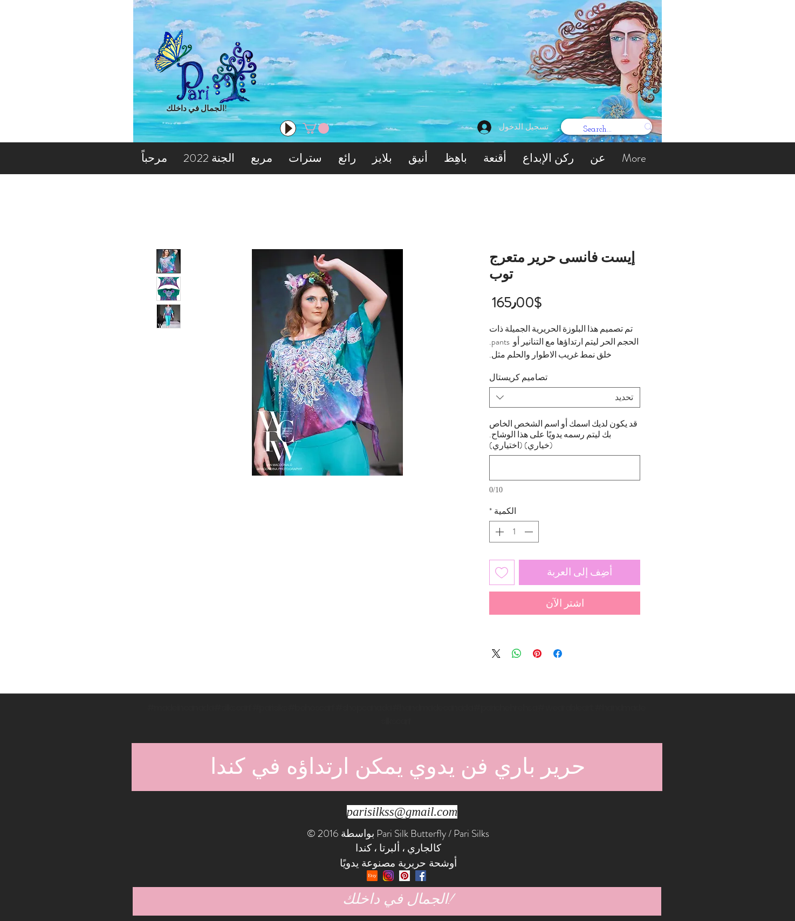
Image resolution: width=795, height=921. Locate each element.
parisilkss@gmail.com (402, 812)
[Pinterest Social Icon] (404, 875)
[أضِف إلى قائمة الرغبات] (502, 572)
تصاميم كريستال (518, 377)
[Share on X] (496, 653)
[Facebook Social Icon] (420, 875)
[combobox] (564, 397)
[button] (316, 128)
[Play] (288, 128)
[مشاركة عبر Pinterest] (537, 653)
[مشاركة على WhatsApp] (516, 653)
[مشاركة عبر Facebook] (557, 653)
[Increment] (498, 531)
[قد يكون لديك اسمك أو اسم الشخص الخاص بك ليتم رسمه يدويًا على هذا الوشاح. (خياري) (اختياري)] (565, 468)
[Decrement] (529, 531)
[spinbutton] (514, 531)
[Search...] (614, 130)
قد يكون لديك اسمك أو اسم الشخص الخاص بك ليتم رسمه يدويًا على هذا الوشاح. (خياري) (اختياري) (563, 434)
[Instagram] (388, 875)
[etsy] (372, 875)
